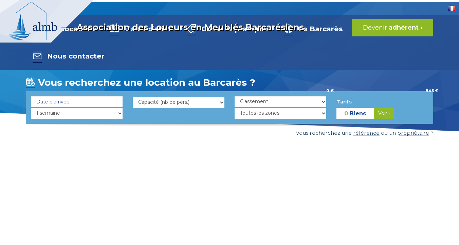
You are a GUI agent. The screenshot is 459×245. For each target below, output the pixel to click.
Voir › (384, 113)
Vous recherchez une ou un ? (364, 132)
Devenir (392, 27)
